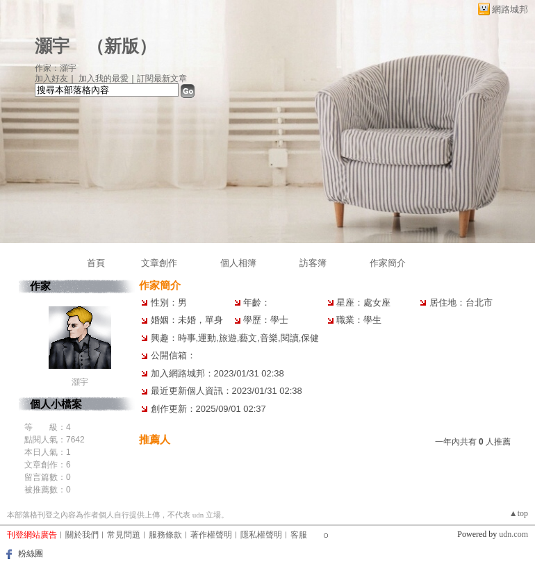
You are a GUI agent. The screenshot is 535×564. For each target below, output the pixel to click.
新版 (121, 46)
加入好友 (51, 78)
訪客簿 (313, 263)
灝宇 (52, 46)
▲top (518, 513)
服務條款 (165, 535)
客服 (298, 535)
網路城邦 (510, 9)
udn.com (513, 534)
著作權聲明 (211, 535)
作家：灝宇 (55, 68)
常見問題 (123, 535)
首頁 (96, 263)
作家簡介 (388, 263)
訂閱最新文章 (162, 78)
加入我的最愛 (104, 78)
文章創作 (159, 263)
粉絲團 (30, 553)
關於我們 (82, 535)
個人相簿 (238, 263)
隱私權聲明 (261, 535)
